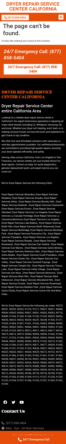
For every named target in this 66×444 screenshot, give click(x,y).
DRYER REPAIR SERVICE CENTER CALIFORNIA (33, 6)
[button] (61, 17)
